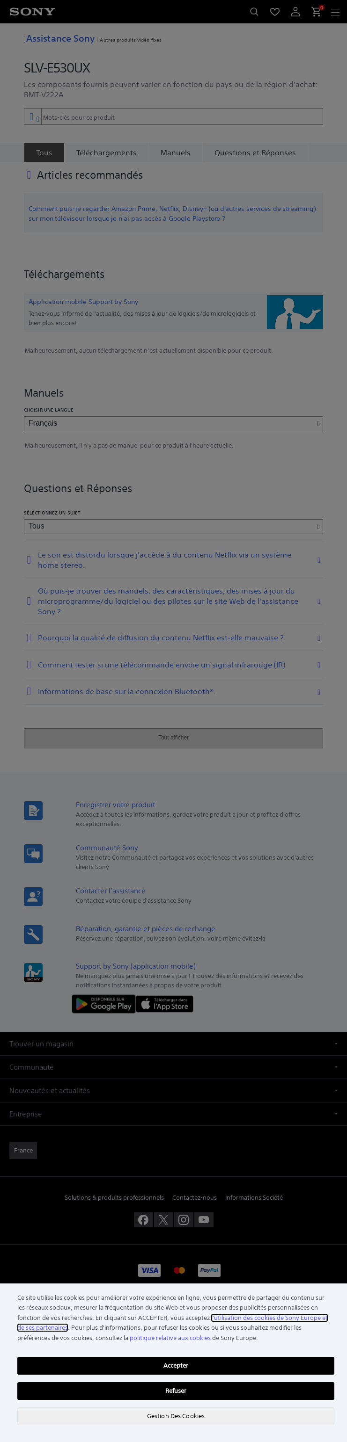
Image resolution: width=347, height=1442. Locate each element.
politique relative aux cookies (170, 1338)
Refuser (176, 1391)
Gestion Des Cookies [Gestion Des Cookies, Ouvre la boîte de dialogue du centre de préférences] (176, 1416)
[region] (173, 1362)
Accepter (176, 1366)
